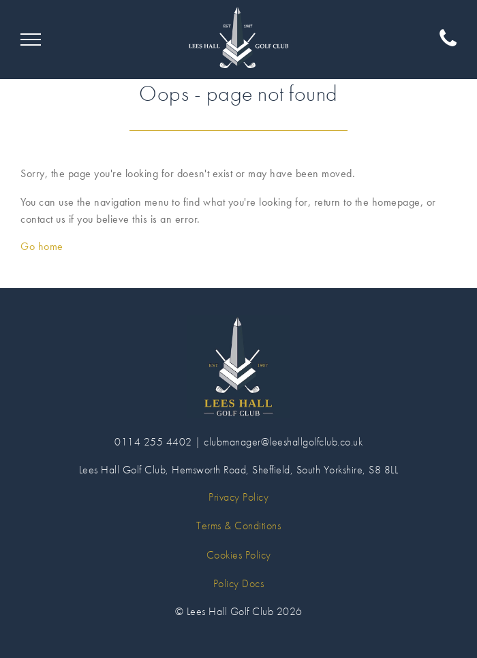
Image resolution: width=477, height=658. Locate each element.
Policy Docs (238, 583)
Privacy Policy (238, 497)
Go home (41, 246)
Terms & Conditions (238, 525)
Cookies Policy (238, 555)
